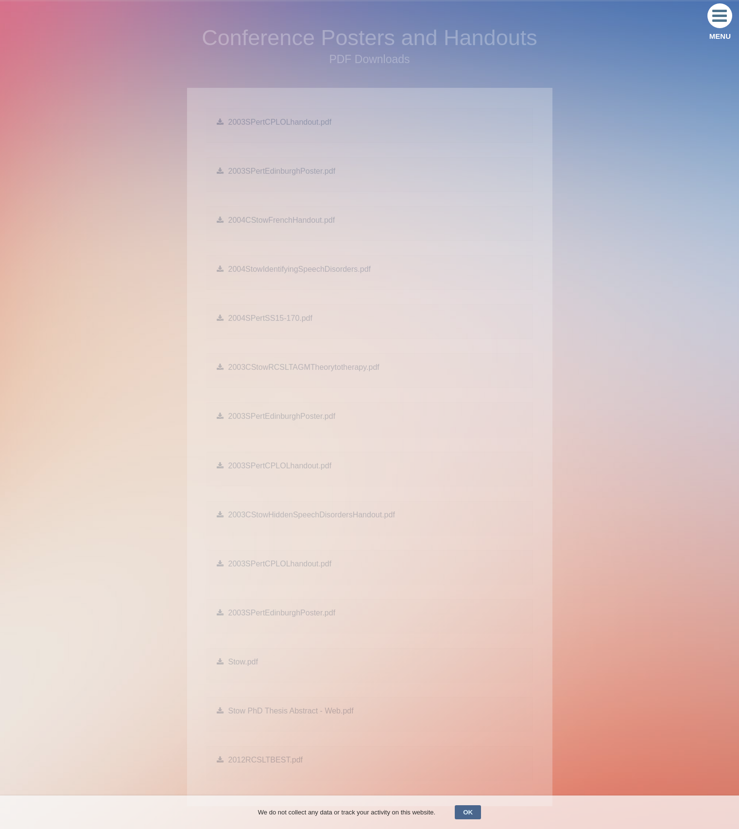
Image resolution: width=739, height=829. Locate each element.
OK (468, 812)
